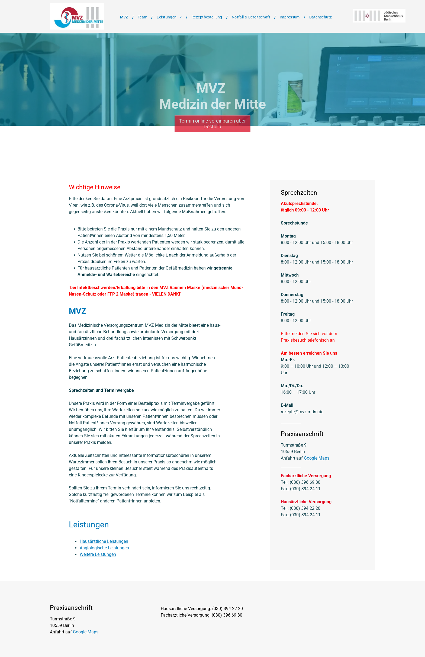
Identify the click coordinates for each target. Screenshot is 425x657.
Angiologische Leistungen (104, 547)
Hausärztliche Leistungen (104, 541)
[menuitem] (125, 17)
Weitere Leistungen (98, 554)
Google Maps (316, 458)
